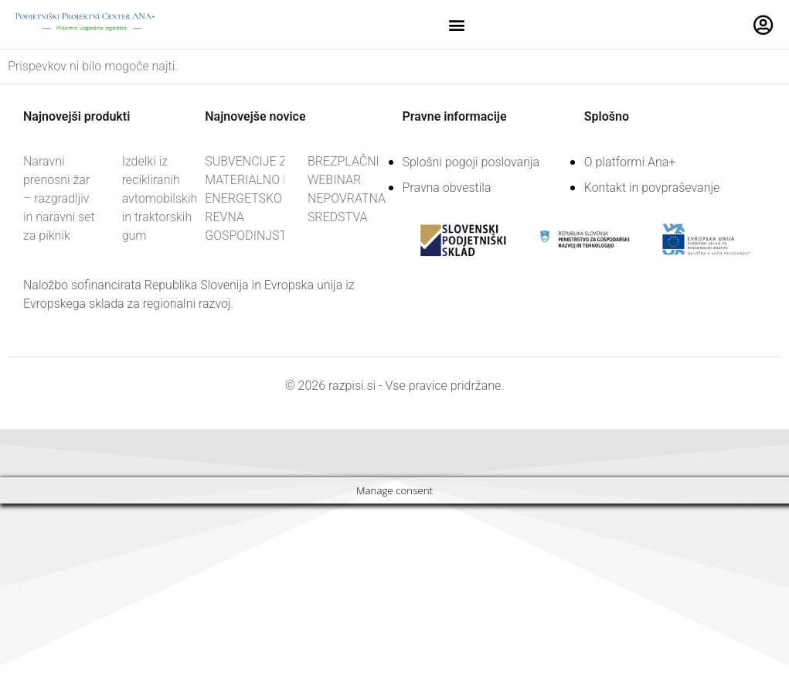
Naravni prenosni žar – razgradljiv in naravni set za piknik (59, 198)
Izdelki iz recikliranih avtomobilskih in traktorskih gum (160, 198)
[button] (457, 24)
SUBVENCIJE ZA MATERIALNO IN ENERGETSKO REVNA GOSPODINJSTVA (253, 198)
